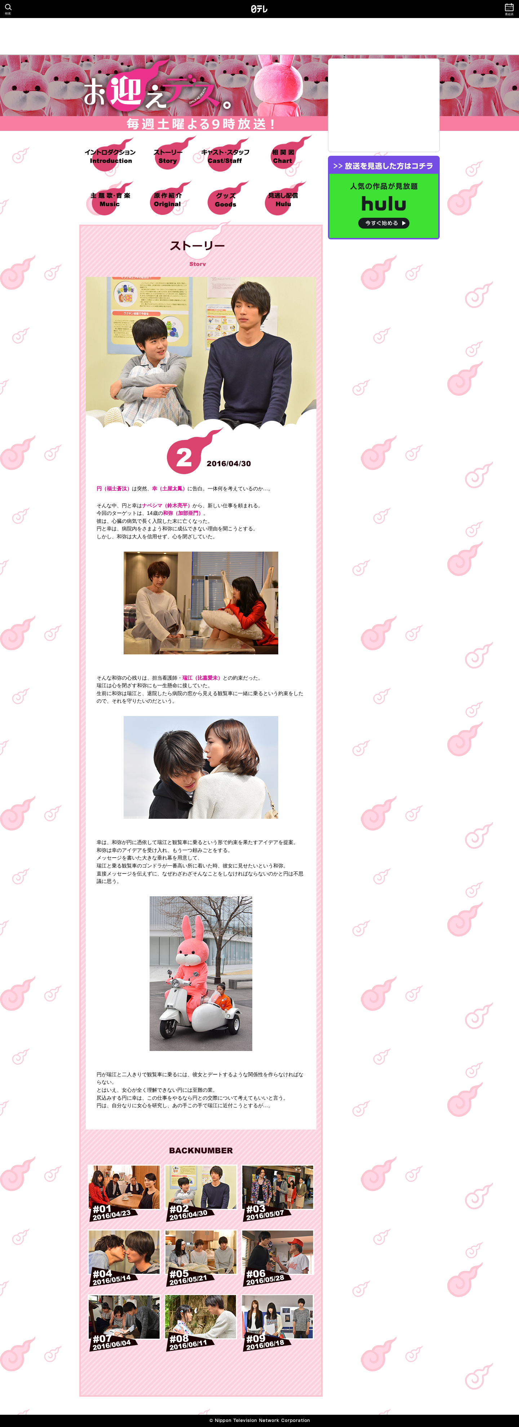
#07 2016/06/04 (124, 1323)
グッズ (225, 199)
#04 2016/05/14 (124, 1258)
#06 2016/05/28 (277, 1258)
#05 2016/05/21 (201, 1258)
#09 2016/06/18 (277, 1323)
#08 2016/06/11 (201, 1323)
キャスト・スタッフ (225, 156)
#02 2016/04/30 (201, 1193)
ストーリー (168, 156)
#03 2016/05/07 (277, 1193)
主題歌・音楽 (110, 199)
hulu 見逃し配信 (283, 199)
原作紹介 (168, 199)
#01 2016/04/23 (124, 1193)
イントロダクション (110, 156)
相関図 (283, 156)
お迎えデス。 (200, 93)
